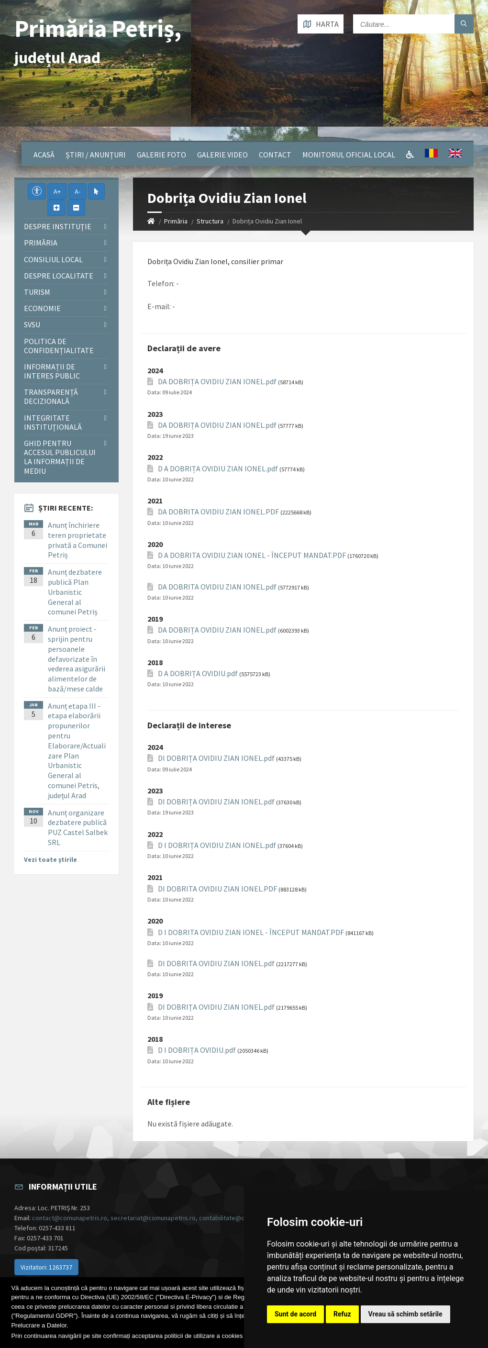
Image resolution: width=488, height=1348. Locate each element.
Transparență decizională (51, 396)
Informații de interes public (52, 371)
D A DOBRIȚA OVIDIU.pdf (198, 673)
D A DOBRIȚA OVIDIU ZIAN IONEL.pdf (218, 468)
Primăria (176, 221)
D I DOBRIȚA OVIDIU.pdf (197, 1050)
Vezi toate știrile (50, 859)
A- (77, 191)
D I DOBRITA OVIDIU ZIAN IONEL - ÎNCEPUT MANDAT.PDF (251, 932)
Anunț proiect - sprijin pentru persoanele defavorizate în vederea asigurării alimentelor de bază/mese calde (76, 658)
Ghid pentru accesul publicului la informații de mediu (60, 457)
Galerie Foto (161, 154)
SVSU (32, 324)
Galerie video (222, 154)
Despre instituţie (57, 226)
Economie (42, 308)
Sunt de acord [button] (295, 1314)
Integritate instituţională (53, 422)
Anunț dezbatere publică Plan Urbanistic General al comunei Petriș (75, 591)
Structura (210, 221)
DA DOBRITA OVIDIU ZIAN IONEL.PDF (218, 511)
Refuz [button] (342, 1314)
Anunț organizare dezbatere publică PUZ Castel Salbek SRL (78, 827)
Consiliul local (53, 259)
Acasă (44, 154)
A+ (57, 191)
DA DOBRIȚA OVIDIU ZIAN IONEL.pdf (217, 381)
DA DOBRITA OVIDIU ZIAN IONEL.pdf (217, 586)
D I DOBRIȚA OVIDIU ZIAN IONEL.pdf (217, 845)
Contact (275, 154)
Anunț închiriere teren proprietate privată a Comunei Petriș (77, 539)
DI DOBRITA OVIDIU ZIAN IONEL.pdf (216, 963)
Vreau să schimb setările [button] (405, 1314)
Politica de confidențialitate (59, 345)
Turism (37, 292)
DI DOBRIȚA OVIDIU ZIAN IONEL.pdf (216, 758)
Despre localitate (58, 275)
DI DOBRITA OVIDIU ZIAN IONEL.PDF (217, 888)
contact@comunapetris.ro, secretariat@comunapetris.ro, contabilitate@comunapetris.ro (160, 1218)
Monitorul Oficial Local (348, 154)
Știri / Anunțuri (96, 154)
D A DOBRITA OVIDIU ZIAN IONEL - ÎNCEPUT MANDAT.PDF (252, 555)
